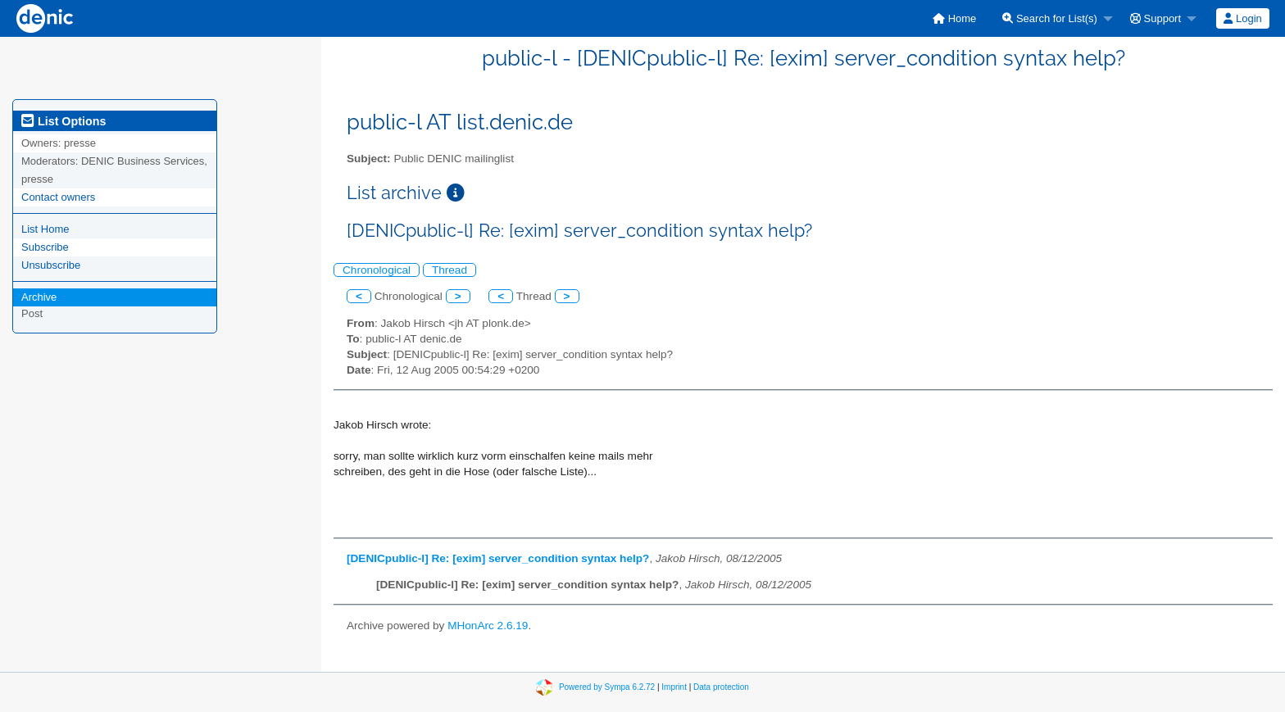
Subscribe (45, 247)
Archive (39, 297)
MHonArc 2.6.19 (487, 625)
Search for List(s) (1049, 18)
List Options (63, 121)
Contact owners (58, 197)
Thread (449, 270)
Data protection (721, 687)
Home (954, 18)
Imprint (674, 687)
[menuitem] (954, 18)
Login (1242, 18)
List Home (45, 229)
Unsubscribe (50, 265)
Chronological (377, 270)
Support (1155, 18)
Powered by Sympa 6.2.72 (607, 687)
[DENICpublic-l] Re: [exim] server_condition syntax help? (498, 558)
